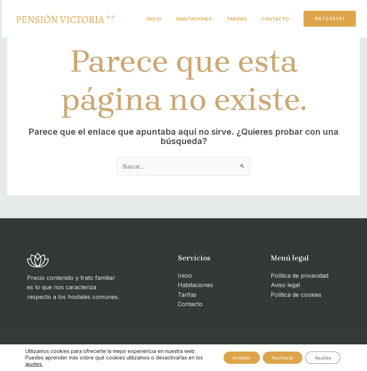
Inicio (146, 19)
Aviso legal (285, 285)
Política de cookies (296, 295)
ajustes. (42, 364)
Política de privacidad (299, 276)
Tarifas (234, 19)
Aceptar (231, 357)
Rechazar (276, 357)
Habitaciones (189, 19)
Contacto (152, 56)
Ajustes (321, 357)
